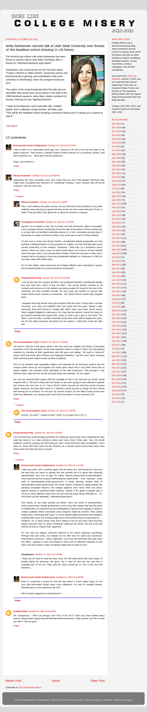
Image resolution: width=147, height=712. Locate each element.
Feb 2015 (116, 207)
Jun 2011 (116, 352)
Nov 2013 (116, 242)
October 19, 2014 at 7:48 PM (53, 342)
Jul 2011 (116, 348)
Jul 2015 (116, 188)
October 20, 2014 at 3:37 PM (56, 278)
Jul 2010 (116, 394)
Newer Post (13, 680)
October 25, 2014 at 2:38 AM (42, 611)
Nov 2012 (116, 287)
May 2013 (116, 264)
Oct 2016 (116, 135)
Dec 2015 (116, 173)
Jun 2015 (116, 192)
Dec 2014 (116, 215)
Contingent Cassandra (32, 222)
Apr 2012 (116, 314)
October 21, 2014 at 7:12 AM (69, 465)
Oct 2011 (116, 337)
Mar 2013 (116, 272)
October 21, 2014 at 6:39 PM (69, 577)
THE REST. (12, 126)
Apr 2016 (116, 158)
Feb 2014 (116, 230)
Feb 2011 (116, 368)
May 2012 (116, 310)
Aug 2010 (116, 390)
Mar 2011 (116, 364)
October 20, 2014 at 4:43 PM (48, 433)
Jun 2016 (116, 150)
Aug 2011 (116, 345)
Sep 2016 (116, 139)
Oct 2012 (116, 291)
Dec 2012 (116, 284)
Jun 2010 (116, 398)
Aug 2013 (116, 253)
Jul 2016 (116, 146)
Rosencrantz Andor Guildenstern (30, 145)
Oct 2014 (116, 223)
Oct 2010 (116, 383)
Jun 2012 (116, 307)
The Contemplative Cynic (26, 342)
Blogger (128, 700)
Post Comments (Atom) (30, 687)
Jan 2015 (116, 211)
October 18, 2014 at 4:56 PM (45, 175)
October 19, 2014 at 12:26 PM (59, 222)
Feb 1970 (116, 402)
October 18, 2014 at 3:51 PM (61, 145)
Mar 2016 (116, 162)
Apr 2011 (116, 360)
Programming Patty (31, 278)
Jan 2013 (116, 280)
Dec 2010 (116, 375)
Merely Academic (22, 175)
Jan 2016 (116, 169)
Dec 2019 (116, 123)
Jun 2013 (116, 261)
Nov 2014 (116, 219)
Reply (16, 166)
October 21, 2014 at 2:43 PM (48, 554)
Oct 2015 (116, 177)
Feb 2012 (116, 322)
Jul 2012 (116, 303)
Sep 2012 (116, 295)
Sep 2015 (116, 181)
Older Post (97, 680)
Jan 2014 (116, 234)
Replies (20, 196)
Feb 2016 (116, 165)
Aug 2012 (116, 299)
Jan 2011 (116, 371)
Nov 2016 (116, 131)
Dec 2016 (116, 127)
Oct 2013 (116, 246)
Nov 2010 (116, 379)
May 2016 (116, 154)
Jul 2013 (116, 257)
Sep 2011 (116, 341)
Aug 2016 (116, 142)
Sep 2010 (116, 386)
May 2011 (116, 356)
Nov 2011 (116, 333)
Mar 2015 (116, 203)
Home (56, 680)
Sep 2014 (116, 226)
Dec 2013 (116, 238)
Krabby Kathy (20, 611)
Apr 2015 (116, 200)
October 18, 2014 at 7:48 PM (53, 202)
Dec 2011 (116, 329)
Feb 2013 (116, 276)
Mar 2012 (116, 318)
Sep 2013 (116, 249)
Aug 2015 (116, 184)
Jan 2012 (116, 325)
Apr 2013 (116, 268)
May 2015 (116, 196)
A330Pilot (107, 700)
